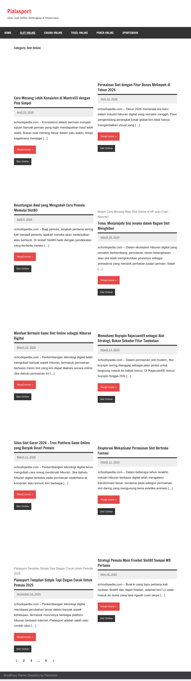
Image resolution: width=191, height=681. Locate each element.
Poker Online (105, 33)
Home (7, 33)
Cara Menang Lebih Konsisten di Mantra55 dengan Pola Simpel (52, 100)
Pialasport (21, 11)
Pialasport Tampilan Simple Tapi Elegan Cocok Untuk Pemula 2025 (53, 584)
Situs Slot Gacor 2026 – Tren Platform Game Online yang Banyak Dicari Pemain (52, 446)
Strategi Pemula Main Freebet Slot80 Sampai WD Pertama (134, 564)
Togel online (79, 33)
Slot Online (27, 33)
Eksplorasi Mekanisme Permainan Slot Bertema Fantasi (133, 452)
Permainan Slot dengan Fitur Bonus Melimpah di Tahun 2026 (134, 87)
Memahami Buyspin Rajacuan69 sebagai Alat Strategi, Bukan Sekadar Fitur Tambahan (131, 339)
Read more (24, 149)
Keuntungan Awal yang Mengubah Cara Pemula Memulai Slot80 (49, 208)
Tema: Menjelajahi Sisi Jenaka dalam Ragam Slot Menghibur (134, 226)
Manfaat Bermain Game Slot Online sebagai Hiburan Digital (52, 336)
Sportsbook (130, 33)
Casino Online (53, 33)
